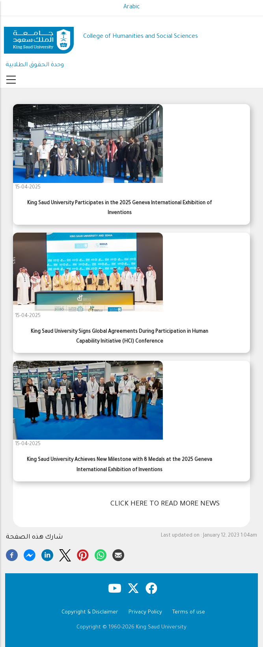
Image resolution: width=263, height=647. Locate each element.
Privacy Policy (145, 612)
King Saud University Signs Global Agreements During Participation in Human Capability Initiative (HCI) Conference (119, 337)
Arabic (131, 7)
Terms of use (188, 612)
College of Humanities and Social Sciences (140, 37)
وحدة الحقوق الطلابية (35, 65)
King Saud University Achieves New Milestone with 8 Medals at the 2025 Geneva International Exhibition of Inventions (119, 465)
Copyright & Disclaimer (90, 612)
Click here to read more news (165, 504)
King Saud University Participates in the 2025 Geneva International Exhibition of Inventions (119, 208)
